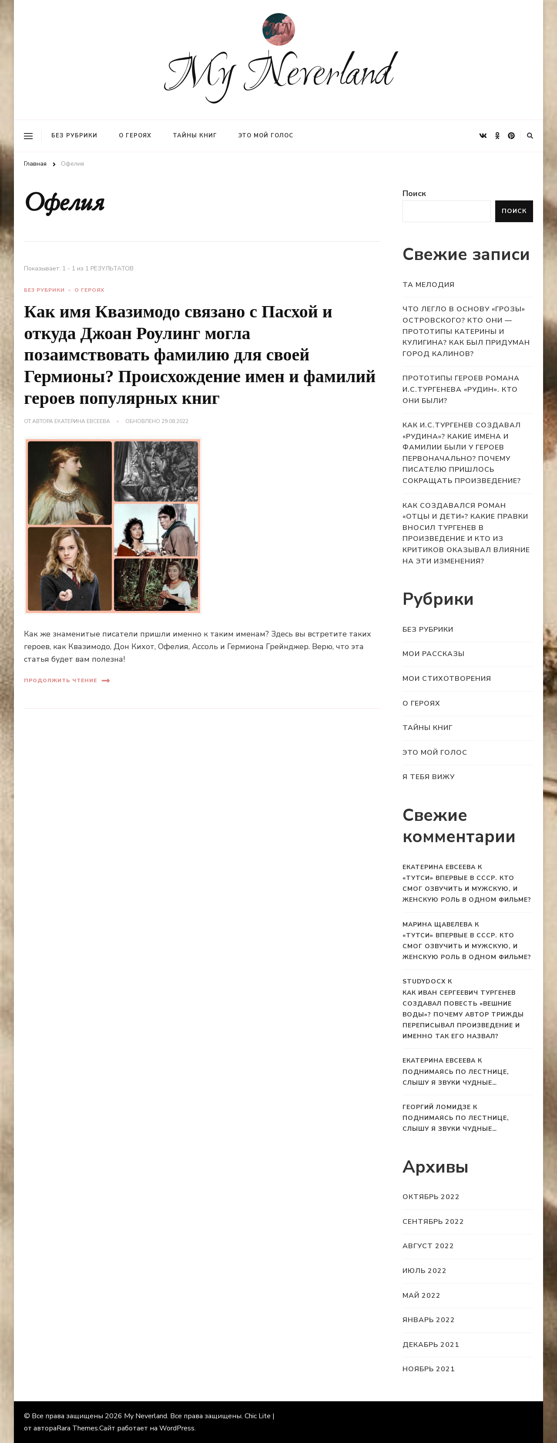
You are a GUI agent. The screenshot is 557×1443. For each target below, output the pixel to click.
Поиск (414, 193)
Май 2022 (422, 1295)
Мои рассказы (434, 654)
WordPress (177, 1428)
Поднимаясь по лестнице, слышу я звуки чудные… (456, 1077)
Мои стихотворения (447, 678)
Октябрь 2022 (431, 1197)
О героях (135, 136)
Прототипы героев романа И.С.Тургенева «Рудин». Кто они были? (461, 389)
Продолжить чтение (67, 680)
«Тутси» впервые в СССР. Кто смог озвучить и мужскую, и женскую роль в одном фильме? (467, 889)
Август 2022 (428, 1246)
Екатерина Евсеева (82, 421)
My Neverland (278, 76)
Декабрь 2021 (431, 1345)
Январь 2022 (429, 1320)
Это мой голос (265, 136)
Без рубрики (74, 136)
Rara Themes (77, 1428)
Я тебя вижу (429, 777)
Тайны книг (195, 136)
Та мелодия (429, 285)
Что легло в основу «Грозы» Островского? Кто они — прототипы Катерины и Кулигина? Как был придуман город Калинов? (466, 331)
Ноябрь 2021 (429, 1369)
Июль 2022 (425, 1271)
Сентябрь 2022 (433, 1221)
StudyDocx (424, 981)
